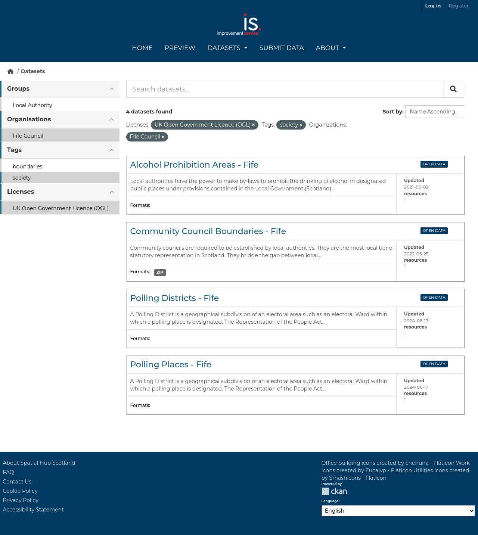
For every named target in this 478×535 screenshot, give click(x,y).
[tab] (60, 89)
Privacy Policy (20, 500)
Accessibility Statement (33, 509)
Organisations (29, 119)
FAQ (8, 472)
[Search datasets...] (285, 89)
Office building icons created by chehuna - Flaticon (388, 463)
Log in (433, 6)
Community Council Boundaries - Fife (208, 231)
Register (459, 6)
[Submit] (454, 89)
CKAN (334, 491)
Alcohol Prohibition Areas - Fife (194, 165)
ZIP (159, 272)
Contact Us (17, 481)
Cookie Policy (20, 491)
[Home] (10, 71)
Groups (18, 88)
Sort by (392, 111)
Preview (180, 48)
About (328, 48)
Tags (14, 149)
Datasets (224, 48)
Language (330, 501)
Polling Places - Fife (171, 365)
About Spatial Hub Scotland (39, 463)
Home (142, 48)
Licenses (20, 191)
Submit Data (282, 48)
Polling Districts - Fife (174, 298)
